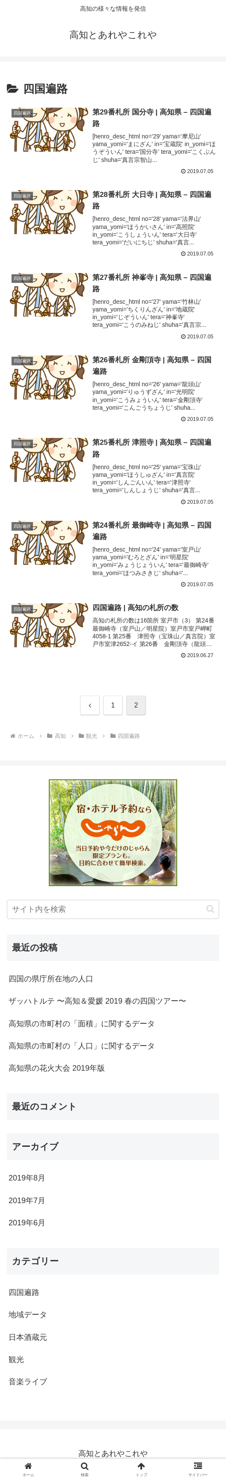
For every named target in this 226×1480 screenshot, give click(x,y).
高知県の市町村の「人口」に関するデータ (82, 1047)
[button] (210, 911)
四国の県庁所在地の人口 (51, 980)
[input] (113, 911)
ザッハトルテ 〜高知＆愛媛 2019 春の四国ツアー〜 (97, 1002)
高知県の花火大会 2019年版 (57, 1070)
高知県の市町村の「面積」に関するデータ (82, 1025)
